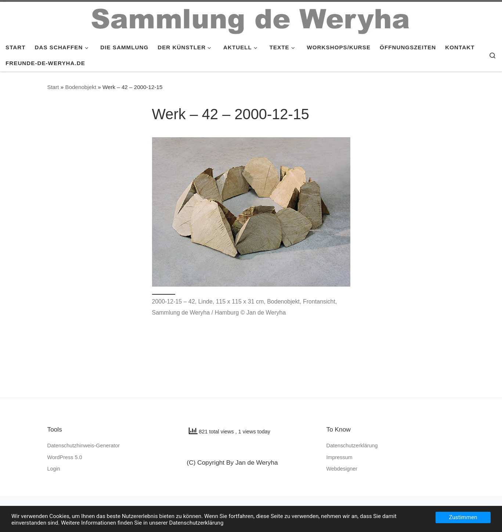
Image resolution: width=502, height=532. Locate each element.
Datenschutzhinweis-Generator (83, 445)
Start (53, 87)
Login (53, 469)
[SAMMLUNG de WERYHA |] (251, 19)
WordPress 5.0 (64, 457)
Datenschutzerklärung (352, 445)
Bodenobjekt (80, 87)
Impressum (339, 457)
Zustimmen (463, 517)
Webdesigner (342, 469)
